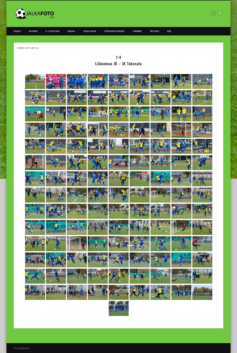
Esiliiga (71, 31)
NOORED (33, 31)
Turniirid (137, 31)
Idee (169, 31)
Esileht (17, 31)
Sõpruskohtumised (114, 31)
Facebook (213, 13)
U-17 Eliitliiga (52, 31)
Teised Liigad (89, 31)
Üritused (154, 31)
